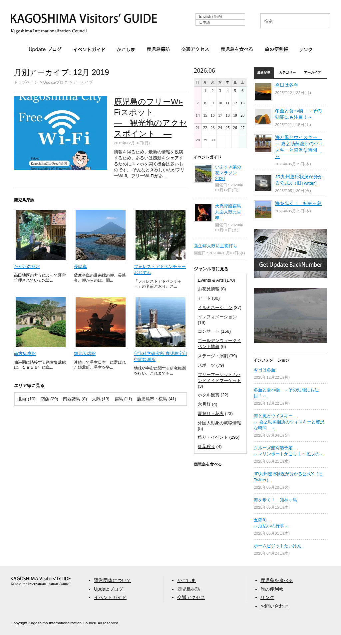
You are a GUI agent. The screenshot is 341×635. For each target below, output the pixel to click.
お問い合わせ (274, 606)
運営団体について (112, 580)
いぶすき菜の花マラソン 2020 (228, 172)
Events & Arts (211, 280)
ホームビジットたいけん (277, 545)
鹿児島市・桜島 (152, 398)
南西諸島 (71, 398)
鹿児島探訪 (158, 49)
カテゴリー (287, 72)
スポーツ (206, 365)
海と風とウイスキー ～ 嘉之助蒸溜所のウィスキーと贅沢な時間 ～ (289, 421)
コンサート (208, 331)
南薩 (45, 398)
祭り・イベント (213, 437)
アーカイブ (83, 82)
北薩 (22, 398)
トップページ (26, 82)
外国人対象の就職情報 (219, 422)
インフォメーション (217, 316)
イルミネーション (215, 307)
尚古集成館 (25, 353)
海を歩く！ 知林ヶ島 (298, 203)
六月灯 (204, 404)
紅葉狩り (206, 446)
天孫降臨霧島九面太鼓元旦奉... (228, 211)
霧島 (119, 398)
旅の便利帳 (276, 49)
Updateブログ (45, 49)
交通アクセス (195, 49)
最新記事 (263, 72)
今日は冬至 (286, 85)
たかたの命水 (27, 266)
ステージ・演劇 (213, 355)
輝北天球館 (85, 353)
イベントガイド (89, 49)
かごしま (126, 49)
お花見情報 (208, 288)
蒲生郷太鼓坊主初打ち (215, 245)
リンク (306, 49)
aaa (41, 581)
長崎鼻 (80, 266)
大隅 (96, 398)
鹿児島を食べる (236, 49)
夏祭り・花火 (211, 413)
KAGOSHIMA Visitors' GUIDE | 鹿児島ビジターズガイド (84, 19)
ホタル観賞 (208, 394)
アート (204, 298)
